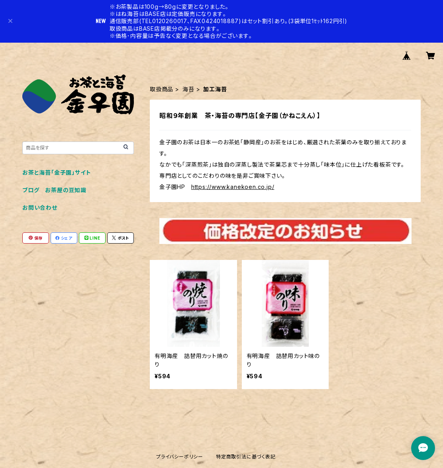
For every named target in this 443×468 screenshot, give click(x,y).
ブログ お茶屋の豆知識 (54, 190)
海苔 (188, 89)
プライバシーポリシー (179, 457)
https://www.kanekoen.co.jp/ (232, 186)
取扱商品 (161, 89)
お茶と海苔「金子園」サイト (56, 172)
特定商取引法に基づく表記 (246, 457)
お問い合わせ (39, 207)
